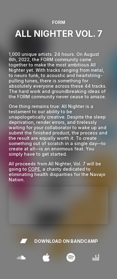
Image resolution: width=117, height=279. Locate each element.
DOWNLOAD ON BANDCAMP (58, 241)
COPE (34, 169)
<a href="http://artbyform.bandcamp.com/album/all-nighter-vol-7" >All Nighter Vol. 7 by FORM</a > (58, 205)
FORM (58, 22)
